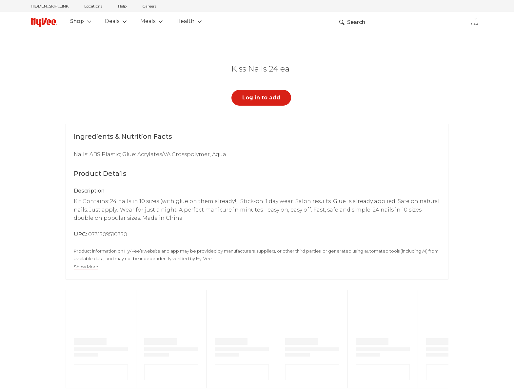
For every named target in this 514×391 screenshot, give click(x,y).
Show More (86, 266)
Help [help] (122, 6)
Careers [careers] (149, 6)
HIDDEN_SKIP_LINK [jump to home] (50, 6)
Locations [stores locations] (93, 6)
